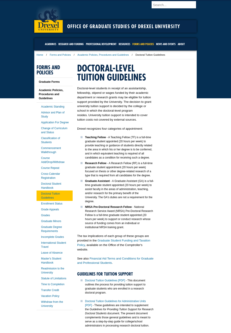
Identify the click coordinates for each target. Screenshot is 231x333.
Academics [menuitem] (50, 44)
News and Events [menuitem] (166, 44)
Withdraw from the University (52, 304)
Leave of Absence (51, 252)
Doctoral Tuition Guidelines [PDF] (105, 280)
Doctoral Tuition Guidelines (50, 195)
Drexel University (48, 18)
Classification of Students (50, 140)
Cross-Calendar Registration (50, 175)
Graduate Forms (49, 81)
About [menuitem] (181, 44)
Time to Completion (53, 284)
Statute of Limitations (53, 278)
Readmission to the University (52, 270)
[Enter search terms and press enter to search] (176, 4)
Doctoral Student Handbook (51, 185)
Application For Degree (55, 122)
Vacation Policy (50, 296)
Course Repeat (50, 168)
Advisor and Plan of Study (53, 114)
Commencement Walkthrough (51, 150)
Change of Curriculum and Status (54, 130)
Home (40, 54)
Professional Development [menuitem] (101, 44)
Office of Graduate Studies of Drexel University (123, 26)
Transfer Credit (50, 290)
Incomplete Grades (52, 237)
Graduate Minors (51, 221)
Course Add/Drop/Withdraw (53, 160)
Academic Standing (52, 106)
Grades (45, 215)
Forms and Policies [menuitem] (143, 44)
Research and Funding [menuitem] (71, 44)
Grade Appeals (50, 209)
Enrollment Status (51, 203)
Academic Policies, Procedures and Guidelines (103, 54)
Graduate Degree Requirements (51, 229)
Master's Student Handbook (51, 260)
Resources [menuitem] (124, 44)
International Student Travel (53, 244)
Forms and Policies (60, 54)
